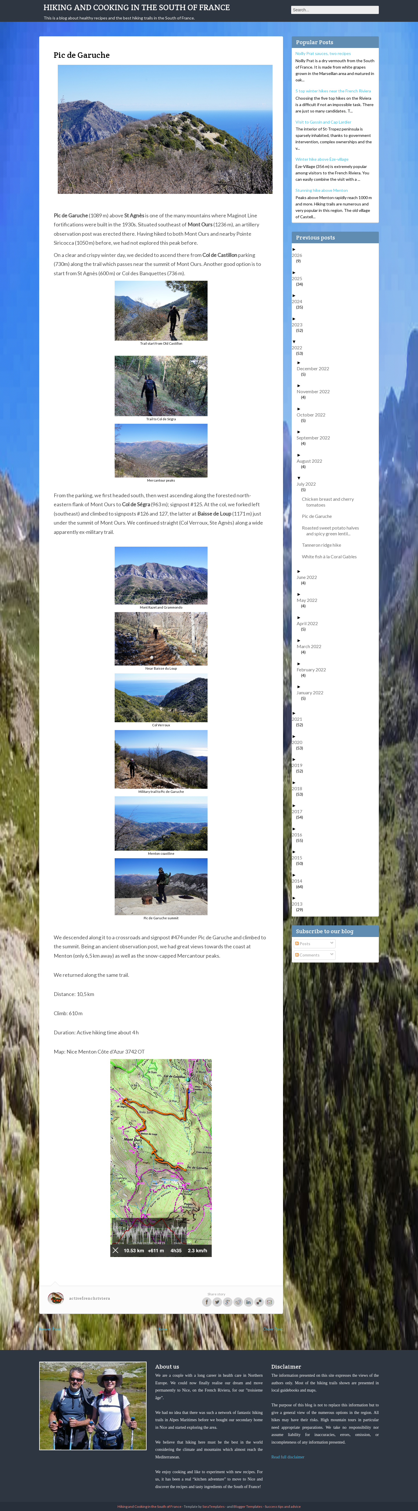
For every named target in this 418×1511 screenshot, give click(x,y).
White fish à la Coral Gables (331, 556)
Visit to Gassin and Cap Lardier (323, 121)
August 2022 (311, 461)
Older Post (273, 1328)
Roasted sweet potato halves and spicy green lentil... (332, 530)
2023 (299, 324)
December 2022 (315, 368)
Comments (307, 954)
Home (162, 1328)
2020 (299, 742)
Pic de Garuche (319, 516)
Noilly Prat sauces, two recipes (323, 53)
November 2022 (315, 391)
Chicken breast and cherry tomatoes (330, 501)
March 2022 (311, 646)
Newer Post (50, 1328)
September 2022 (315, 437)
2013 (299, 903)
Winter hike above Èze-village (322, 159)
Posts (302, 943)
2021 (299, 719)
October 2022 (313, 414)
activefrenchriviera (89, 1298)
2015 (299, 857)
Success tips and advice (283, 1506)
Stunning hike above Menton (322, 190)
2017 (299, 811)
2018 (299, 788)
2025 (299, 278)
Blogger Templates (247, 1506)
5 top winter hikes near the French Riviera (333, 90)
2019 (299, 765)
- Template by (203, 1506)
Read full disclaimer (288, 1457)
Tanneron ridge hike (323, 545)
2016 (299, 834)
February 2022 (313, 669)
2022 (299, 347)
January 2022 (312, 692)
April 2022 (309, 623)
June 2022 (309, 577)
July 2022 (308, 484)
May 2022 (309, 600)
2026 (299, 255)
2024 (299, 301)
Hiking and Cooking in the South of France (137, 7)
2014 (299, 881)
